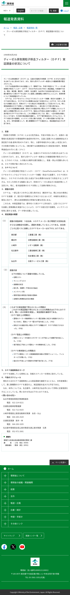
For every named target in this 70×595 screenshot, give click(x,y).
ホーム (6, 27)
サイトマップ (9, 535)
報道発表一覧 (32, 27)
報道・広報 (17, 27)
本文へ (5, 10)
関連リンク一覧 (32, 535)
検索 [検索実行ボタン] (55, 10)
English (21, 10)
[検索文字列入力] (38, 10)
